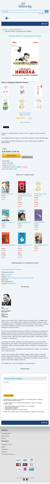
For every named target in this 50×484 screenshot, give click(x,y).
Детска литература (15, 29)
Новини (3, 447)
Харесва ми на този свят (7, 222)
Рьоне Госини (26, 115)
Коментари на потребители (14, 269)
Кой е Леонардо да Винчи (40, 245)
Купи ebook (11, 156)
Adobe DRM (10, 163)
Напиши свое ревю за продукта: (13, 378)
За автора (3, 269)
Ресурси (3, 438)
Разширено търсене (43, 13)
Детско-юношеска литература (25, 278)
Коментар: (6, 382)
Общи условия (5, 436)
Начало (4, 29)
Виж (14, 165)
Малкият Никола (11, 283)
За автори (3, 451)
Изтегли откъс (27, 156)
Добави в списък (25, 122)
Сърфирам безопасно (7, 194)
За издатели (4, 449)
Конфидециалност (6, 433)
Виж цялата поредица (25, 113)
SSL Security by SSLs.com (8, 454)
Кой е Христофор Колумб (24, 222)
